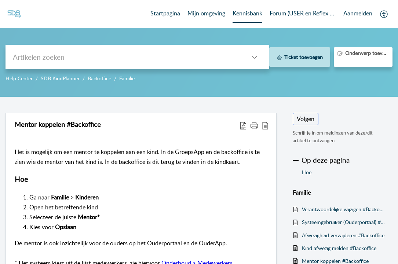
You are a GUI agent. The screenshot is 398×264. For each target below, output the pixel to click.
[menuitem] (358, 14)
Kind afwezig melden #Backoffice (339, 248)
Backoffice (99, 78)
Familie (127, 78)
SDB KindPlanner (60, 78)
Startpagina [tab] (165, 13)
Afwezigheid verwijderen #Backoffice (343, 235)
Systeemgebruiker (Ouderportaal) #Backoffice (344, 222)
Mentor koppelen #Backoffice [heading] (58, 125)
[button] (384, 14)
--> (199, 48)
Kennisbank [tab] (247, 13)
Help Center (19, 78)
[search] (123, 57)
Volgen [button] (305, 119)
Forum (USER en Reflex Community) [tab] (303, 13)
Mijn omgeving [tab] (206, 13)
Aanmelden (357, 13)
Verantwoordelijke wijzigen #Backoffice (344, 209)
